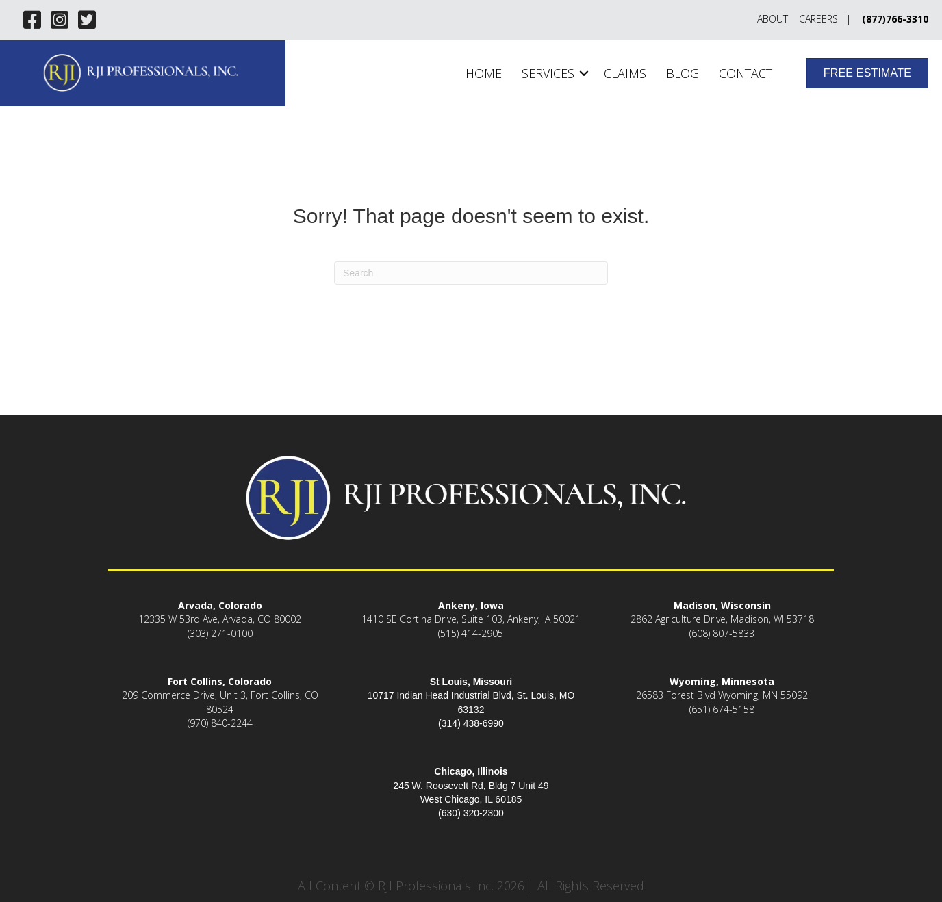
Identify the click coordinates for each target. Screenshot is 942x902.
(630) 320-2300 (471, 813)
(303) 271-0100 (220, 633)
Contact (745, 73)
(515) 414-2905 (470, 633)
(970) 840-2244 (220, 723)
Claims (625, 73)
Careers (818, 18)
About (772, 18)
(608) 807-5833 (721, 633)
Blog (682, 73)
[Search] (471, 273)
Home (484, 73)
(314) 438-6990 (471, 723)
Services (548, 73)
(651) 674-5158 (721, 709)
